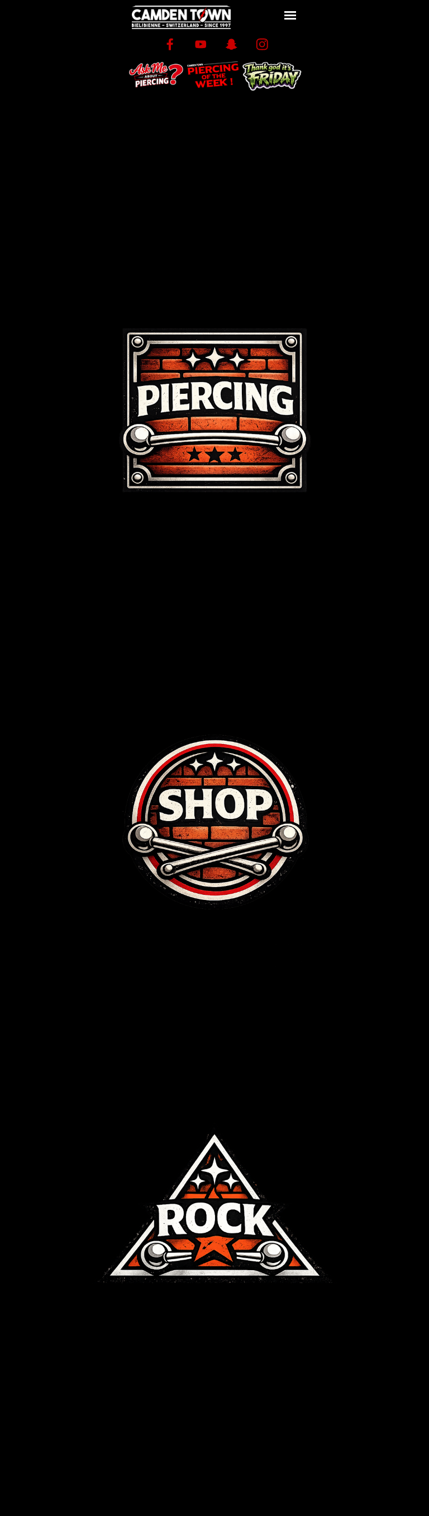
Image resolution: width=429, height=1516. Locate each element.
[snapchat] (231, 44)
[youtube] (201, 44)
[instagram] (262, 44)
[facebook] (170, 44)
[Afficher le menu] (290, 15)
